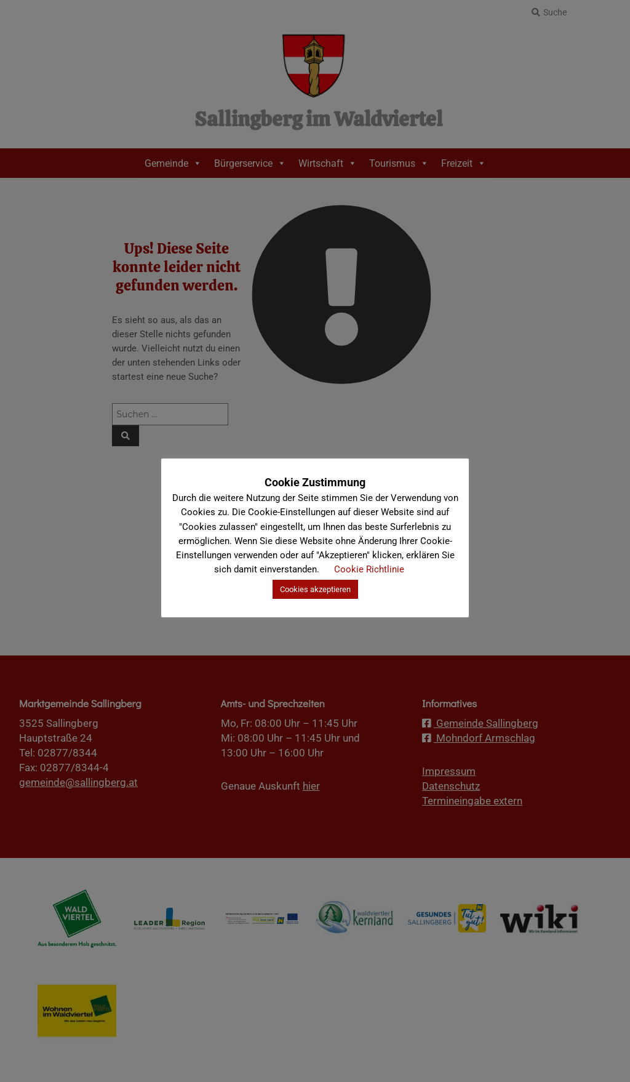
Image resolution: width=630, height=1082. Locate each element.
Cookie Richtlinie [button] (369, 569)
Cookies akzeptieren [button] (315, 589)
